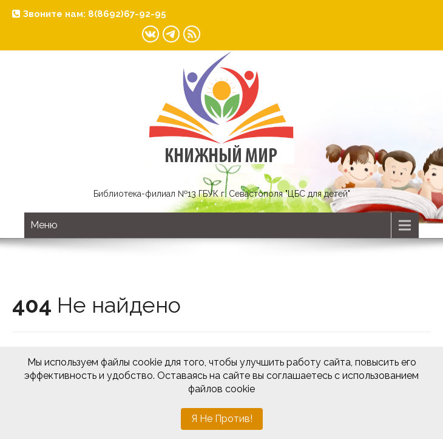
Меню (44, 225)
